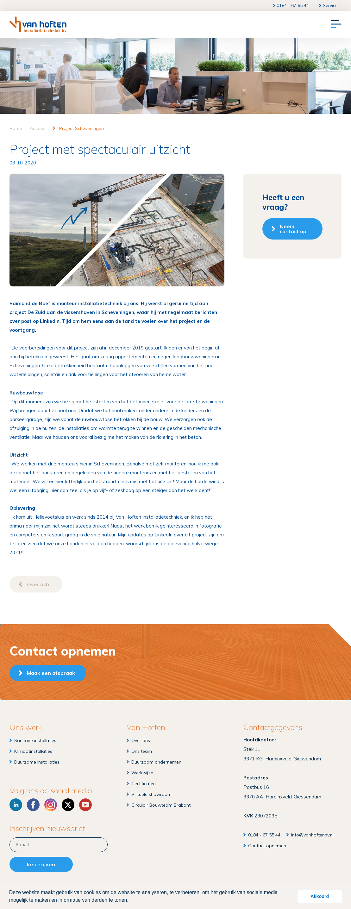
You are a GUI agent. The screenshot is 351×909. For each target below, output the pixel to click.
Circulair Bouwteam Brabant (161, 805)
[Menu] (336, 24)
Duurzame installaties (37, 762)
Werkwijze (142, 773)
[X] (68, 804)
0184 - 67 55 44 (293, 5)
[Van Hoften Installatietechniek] (37, 24)
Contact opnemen (267, 845)
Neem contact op (293, 228)
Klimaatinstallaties (33, 751)
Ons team (141, 751)
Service (330, 5)
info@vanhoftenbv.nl (312, 835)
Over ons (140, 740)
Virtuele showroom (151, 794)
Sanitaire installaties (35, 740)
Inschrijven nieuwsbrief (47, 828)
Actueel (37, 128)
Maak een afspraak (51, 673)
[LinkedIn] (15, 804)
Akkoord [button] (319, 896)
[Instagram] (50, 804)
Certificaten (143, 783)
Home (15, 128)
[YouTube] (85, 804)
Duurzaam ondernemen (156, 762)
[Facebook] (33, 804)
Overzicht (39, 584)
